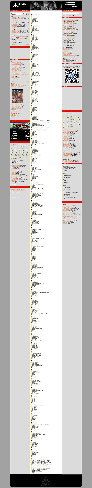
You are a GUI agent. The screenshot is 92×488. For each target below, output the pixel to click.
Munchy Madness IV (35, 433)
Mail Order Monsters (35, 48)
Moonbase (33, 367)
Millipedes (33, 256)
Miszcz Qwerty (34, 318)
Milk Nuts (33, 249)
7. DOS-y (65, 180)
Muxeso (33, 447)
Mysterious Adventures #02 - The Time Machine (40, 459)
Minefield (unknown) (35, 268)
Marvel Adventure (35, 81)
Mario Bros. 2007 (35, 74)
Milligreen (33, 251)
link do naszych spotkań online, (68, 66)
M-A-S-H (33, 83)
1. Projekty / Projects (67, 48)
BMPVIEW (13, 76)
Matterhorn (33, 135)
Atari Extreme (14, 20)
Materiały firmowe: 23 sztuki (16, 106)
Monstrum (33, 349)
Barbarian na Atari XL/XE (67, 25)
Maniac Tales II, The (35, 59)
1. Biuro (65, 170)
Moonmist (33, 370)
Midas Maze (34, 228)
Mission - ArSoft (34, 310)
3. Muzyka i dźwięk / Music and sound (70, 50)
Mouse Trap (34, 391)
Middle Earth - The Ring (36, 229)
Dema (73, 15)
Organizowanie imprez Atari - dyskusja (18, 189)
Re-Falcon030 (14, 17)
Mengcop (33, 187)
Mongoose (33, 335)
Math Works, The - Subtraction (37, 125)
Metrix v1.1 (33, 210)
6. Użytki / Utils (65, 52)
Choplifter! (13, 168)
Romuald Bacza (66, 138)
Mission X (33, 314)
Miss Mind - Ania (34, 301)
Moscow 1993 (34, 376)
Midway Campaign (35, 234)
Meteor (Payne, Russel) (36, 204)
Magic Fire (33, 31)
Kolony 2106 (14, 173)
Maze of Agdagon (35, 150)
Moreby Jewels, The (35, 372)
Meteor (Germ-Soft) (35, 203)
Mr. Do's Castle (34, 401)
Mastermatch (34, 99)
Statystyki (12, 192)
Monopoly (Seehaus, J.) (36, 343)
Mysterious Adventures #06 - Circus (38, 463)
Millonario (33, 257)
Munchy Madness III (35, 432)
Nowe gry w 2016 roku (15, 72)
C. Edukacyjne (66, 187)
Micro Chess (34, 215)
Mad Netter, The (34, 18)
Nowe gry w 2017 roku (15, 70)
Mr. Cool (33, 398)
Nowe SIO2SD (65, 206)
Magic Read (34, 37)
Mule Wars (33, 418)
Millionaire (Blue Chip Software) (37, 252)
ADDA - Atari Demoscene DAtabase (69, 113)
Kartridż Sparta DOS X (15, 65)
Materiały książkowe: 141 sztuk (17, 105)
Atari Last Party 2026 (15, 31)
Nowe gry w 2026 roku (15, 30)
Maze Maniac (34, 149)
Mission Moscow (35, 312)
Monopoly (33, 339)
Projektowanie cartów (67, 209)
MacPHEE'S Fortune (35, 14)
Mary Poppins (34, 82)
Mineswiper (34, 274)
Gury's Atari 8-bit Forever (15, 113)
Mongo (33, 334)
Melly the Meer (34, 176)
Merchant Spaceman (35, 194)
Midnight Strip (34, 232)
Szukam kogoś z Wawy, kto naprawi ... (70, 43)
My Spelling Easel (35, 452)
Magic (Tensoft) (34, 39)
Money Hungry (34, 331)
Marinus (33, 71)
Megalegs (33, 172)
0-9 (12, 148)
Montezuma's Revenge (36, 355)
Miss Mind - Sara (35, 302)
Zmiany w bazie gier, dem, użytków (69, 29)
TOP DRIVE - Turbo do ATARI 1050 (69, 44)
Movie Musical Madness (36, 393)
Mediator (33, 162)
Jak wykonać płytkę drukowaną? (69, 216)
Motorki (33, 382)
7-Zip (20, 162)
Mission (33, 309)
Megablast (33, 170)
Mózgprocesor (34, 396)
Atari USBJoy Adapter (67, 154)
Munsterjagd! (34, 437)
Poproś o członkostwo (74, 7)
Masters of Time (34, 101)
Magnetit (33, 41)
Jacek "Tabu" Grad (66, 143)
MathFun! (33, 131)
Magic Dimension (35, 30)
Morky (33, 375)
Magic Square (34, 38)
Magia (32, 23)
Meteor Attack (34, 202)
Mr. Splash (33, 407)
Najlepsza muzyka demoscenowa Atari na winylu (20, 33)
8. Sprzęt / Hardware (67, 54)
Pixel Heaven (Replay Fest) (68, 39)
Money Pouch (34, 332)
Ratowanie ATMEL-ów (67, 208)
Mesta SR (33, 198)
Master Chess (34, 89)
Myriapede (33, 454)
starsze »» (27, 44)
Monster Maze (34, 346)
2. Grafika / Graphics (67, 49)
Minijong (33, 287)
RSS (27, 14)
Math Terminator (34, 119)
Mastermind (34, 100)
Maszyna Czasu (34, 103)
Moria (32, 373)
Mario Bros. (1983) (35, 72)
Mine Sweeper (34, 264)
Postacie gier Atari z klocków (16, 22)
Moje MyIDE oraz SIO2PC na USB (69, 214)
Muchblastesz (34, 415)
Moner (33, 329)
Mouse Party (34, 389)
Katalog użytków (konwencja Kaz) (69, 165)
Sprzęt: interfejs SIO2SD (67, 161)
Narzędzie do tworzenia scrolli (17, 64)
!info (72, 119)
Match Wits (33, 108)
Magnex (33, 45)
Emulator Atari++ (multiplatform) (17, 86)
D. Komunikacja (66, 189)
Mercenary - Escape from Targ (37, 192)
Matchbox (33, 109)
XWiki (12, 112)
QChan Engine (14, 79)
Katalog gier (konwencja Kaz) (16, 144)
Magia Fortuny (34, 24)
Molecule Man (34, 326)
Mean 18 (33, 160)
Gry (65, 15)
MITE (32, 319)
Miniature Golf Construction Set (37, 283)
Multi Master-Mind (35, 419)
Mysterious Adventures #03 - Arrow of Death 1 (40, 460)
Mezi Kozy (33, 212)
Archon (13, 176)
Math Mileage (34, 118)
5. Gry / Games (66, 51)
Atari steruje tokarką (66, 222)
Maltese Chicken (34, 54)
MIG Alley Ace (34, 240)
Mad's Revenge (34, 21)
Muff (32, 416)
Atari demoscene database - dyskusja (17, 190)
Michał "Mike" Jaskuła (67, 134)
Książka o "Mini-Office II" (67, 32)
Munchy (33, 428)
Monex (33, 330)
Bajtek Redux (13, 109)
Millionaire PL (34, 254)
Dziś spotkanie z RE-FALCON (17, 18)
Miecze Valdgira (34, 237)
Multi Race (33, 420)
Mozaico (33, 394)
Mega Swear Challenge (36, 169)
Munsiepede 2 (34, 436)
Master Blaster (34, 88)
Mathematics (34, 126)
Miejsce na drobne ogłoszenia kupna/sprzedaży (71, 158)
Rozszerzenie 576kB (67, 218)
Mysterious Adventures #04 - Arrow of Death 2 (40, 461)
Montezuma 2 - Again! (35, 354)
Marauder (33, 67)
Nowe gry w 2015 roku (15, 73)
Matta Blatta (34, 134)
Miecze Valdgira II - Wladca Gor (37, 238)
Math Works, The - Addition (36, 124)
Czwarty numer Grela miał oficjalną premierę (19, 36)
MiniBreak (33, 285)
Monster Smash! (34, 347)
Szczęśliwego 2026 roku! (16, 32)
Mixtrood (33, 320)
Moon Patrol (34, 363)
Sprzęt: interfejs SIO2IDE (67, 160)
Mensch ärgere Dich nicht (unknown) (38, 189)
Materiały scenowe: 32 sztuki (17, 104)
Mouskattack (34, 392)
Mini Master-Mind (35, 277)
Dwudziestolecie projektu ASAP (17, 34)
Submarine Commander (16, 166)
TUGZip (22, 162)
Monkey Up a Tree (35, 337)
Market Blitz (34, 76)
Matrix (33, 133)
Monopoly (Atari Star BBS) (36, 340)
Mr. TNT (33, 408)
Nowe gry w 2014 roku (15, 78)
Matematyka (34, 112)
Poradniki (12, 61)
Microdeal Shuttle (35, 221)
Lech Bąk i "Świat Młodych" (68, 133)
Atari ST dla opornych (15, 77)
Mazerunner (34, 158)
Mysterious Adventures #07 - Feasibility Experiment (41, 464)
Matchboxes (34, 110)
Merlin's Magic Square (36, 195)
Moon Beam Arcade (35, 358)
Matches (33, 111)
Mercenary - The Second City (37, 193)
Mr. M (32, 402)
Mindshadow (34, 260)
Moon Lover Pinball (35, 361)
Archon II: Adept (14, 174)
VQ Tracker (65, 41)
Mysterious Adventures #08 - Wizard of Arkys (40, 465)
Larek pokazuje (14, 71)
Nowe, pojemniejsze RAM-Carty (68, 152)
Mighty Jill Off (34, 241)
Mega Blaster (34, 167)
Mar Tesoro (34, 66)
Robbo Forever (14, 172)
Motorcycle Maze (35, 380)
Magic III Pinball (34, 32)
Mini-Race (33, 290)
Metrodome (34, 211)
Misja (32, 299)
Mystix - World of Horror (36, 470)
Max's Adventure (35, 141)
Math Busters (34, 115)
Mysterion (33, 456)
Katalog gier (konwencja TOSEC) (17, 160)
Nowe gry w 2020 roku (15, 68)
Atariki (12, 111)
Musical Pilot (34, 444)
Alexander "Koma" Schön (67, 144)
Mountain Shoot (34, 385)
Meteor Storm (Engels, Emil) (37, 205)
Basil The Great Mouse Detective (17, 179)
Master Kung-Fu (34, 91)
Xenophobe (14, 171)
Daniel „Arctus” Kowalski (67, 135)
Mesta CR (33, 197)
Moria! (33, 374)
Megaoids (33, 175)
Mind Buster (34, 259)
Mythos (33, 472)
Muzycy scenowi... (66, 34)
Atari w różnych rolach (67, 220)
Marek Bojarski (65, 147)
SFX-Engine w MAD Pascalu (17, 63)
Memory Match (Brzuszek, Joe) (37, 184)
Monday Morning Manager (36, 328)
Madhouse (33, 20)
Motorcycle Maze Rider (36, 381)
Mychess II (33, 453)
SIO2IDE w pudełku (66, 221)
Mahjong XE (34, 46)
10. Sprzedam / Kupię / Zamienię (69, 56)
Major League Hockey (35, 50)
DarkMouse (65, 223)
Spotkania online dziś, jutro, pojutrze (18, 28)
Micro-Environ (34, 222)
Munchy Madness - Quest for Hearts (38, 429)
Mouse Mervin (34, 388)
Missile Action (34, 303)
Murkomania (34, 441)
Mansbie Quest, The (35, 64)
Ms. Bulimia (34, 409)
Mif (32, 239)
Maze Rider (33, 153)
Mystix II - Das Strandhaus (36, 471)
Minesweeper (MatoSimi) (36, 272)
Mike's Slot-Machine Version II (37, 246)
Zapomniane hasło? (66, 7)
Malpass (33, 53)
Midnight (33, 231)
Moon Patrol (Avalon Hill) (36, 365)
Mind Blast (33, 258)
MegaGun (33, 171)
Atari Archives (13, 115)
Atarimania (13, 114)
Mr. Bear (33, 397)
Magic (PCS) (34, 36)
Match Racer (34, 107)
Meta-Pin (33, 201)
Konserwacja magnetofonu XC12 (17, 67)
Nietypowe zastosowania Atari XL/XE (69, 20)
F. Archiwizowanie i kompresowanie (70, 192)
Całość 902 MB (66, 195)
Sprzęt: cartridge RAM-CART (68, 157)
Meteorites (33, 207)
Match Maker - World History (37, 106)
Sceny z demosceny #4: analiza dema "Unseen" (20, 40)
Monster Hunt (34, 345)
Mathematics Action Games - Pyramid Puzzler (40, 127)
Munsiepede (34, 435)
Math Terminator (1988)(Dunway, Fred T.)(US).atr (42, 120)
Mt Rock (33, 414)
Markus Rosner (34, 77)
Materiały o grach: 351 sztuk (16, 107)
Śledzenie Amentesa (66, 139)
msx (75, 121)
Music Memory (34, 443)
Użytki (69, 15)
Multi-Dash (33, 423)
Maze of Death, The (35, 151)
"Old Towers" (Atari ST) (16, 165)
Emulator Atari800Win (15, 84)
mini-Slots (33, 291)
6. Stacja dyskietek (67, 178)
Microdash (33, 220)
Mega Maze (33, 168)
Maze (32, 145)
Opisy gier (13, 164)
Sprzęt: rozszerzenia (66, 156)
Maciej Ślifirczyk (66, 145)
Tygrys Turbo (65, 211)
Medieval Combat (35, 163)
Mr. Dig (33, 399)
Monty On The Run (35, 356)
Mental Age (33, 190)
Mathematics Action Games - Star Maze (39, 130)
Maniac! (33, 56)
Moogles (33, 357)
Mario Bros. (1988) (35, 73)
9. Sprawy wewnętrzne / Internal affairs (70, 55)
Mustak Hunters (34, 445)
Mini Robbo (34, 278)
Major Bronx (34, 49)
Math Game (34, 117)
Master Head (34, 90)
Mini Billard (34, 275)
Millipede (33, 255)
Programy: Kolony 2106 (67, 155)
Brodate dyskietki (15, 24)
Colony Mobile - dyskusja (15, 191)
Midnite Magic (34, 233)
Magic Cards (34, 28)
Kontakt (12, 118)
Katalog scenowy (66, 114)
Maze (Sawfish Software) (36, 154)
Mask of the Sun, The (35, 85)
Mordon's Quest (34, 371)
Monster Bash (34, 344)
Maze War (33, 157)
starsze (28, 81)
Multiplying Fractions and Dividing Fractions (40, 424)
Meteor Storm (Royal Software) (37, 206)
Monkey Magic (34, 336)
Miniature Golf (34, 282)
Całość (14, 162)
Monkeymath (34, 338)
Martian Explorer (35, 80)
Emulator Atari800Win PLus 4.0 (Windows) (18, 85)
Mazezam (33, 159)
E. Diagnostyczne (67, 190)
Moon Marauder (34, 362)
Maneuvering (34, 55)
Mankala (33, 63)
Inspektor (13, 182)
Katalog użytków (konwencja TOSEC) (69, 197)
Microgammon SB (35, 223)
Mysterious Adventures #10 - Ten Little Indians (40, 468)
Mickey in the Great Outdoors (37, 214)
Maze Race (33, 152)
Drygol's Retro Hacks (15, 116)
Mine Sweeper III (34, 266)
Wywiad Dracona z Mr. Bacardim (69, 131)
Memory (33, 180)
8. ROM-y (65, 182)
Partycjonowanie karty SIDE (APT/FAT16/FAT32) (20, 74)
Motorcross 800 (34, 379)
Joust (12, 169)
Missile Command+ (35, 305)
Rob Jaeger (65, 142)
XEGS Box (65, 219)
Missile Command (35, 304)
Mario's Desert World (35, 75)
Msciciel (33, 412)
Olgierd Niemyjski (66, 148)
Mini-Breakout (34, 286)
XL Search (13, 117)
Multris (33, 425)
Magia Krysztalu (34, 26)
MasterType (34, 102)
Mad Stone (33, 19)
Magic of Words (34, 35)
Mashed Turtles (34, 84)
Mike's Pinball (34, 243)
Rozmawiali (65, 129)
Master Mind (34, 92)
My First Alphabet (35, 450)
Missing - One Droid (35, 308)
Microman (33, 224)
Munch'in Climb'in (35, 426)
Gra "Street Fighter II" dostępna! (17, 38)
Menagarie (33, 186)
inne (19, 157)
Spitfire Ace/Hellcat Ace (16, 175)
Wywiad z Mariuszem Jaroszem (68, 130)
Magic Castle (34, 29)
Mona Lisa (33, 327)
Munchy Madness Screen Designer (38, 434)
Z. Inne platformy (67, 194)
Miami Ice (33, 213)
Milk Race (33, 250)
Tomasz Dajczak (66, 132)
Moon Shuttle (34, 366)
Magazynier (34, 22)
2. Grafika (65, 172)
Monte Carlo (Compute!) (36, 353)
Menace (33, 185)
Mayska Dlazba (34, 144)
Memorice (33, 179)
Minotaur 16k (34, 293)
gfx (79, 117)
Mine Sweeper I (34, 265)
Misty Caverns (34, 317)
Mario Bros (13, 170)
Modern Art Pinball (35, 322)
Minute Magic (34, 295)
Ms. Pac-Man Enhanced (36, 411)
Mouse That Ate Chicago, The (37, 390)
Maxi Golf (33, 139)
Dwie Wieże (14, 178)
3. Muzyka (65, 173)
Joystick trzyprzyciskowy (67, 213)
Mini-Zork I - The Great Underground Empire (40, 292)
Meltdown (33, 177)
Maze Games (34, 148)
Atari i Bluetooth (66, 205)
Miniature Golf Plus (35, 284)
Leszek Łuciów (65, 140)
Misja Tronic (34, 300)
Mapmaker (33, 65)
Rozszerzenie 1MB (66, 212)
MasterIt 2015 (34, 98)
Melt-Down (33, 178)
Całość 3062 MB (14, 158)
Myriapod (33, 455)
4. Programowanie (67, 175)
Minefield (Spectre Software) (37, 267)
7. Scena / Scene (66, 53)
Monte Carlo (34, 352)
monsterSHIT (34, 348)
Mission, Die (34, 311)
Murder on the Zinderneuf (36, 438)
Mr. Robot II (34, 406)
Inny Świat (13, 181)
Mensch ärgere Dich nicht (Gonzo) (38, 188)
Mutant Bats (34, 446)
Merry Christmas (35, 196)
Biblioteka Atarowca (14, 88)
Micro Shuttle (34, 219)
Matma (33, 132)
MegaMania (34, 174)
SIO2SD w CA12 (66, 207)
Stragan (64, 151)
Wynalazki (64, 204)
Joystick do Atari (66, 210)
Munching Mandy (35, 427)
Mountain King (34, 384)
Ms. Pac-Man (34, 410)
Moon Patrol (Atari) (35, 364)
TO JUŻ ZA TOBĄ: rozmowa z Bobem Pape (71, 141)
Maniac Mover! (34, 58)
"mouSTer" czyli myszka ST (68, 153)
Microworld (34, 225)
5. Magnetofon (66, 177)
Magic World (34, 40)
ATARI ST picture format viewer (68, 36)
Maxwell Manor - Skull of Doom (37, 143)
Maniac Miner (34, 57)
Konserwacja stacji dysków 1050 (17, 66)
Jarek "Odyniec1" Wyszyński (68, 146)
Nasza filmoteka (14, 26)
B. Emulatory (66, 185)
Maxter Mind (34, 142)
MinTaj (33, 294)
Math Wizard (34, 123)
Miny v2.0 (33, 296)
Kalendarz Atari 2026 (15, 25)
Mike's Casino (34, 242)
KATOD (64, 136)
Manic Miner (34, 62)
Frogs (13, 167)
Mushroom (33, 442)
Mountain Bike (34, 383)
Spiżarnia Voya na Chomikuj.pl (16, 108)
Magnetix (33, 44)
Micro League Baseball (36, 216)
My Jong (33, 451)
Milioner (33, 247)
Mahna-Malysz (34, 47)
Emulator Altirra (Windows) (16, 87)
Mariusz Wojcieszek (66, 137)
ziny (72, 126)
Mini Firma (33, 276)
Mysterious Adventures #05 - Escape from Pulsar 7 (41, 462)
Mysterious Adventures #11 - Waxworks (39, 469)
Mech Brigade (34, 161)
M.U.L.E (33, 417)
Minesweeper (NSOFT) (36, 273)
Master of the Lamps (35, 94)
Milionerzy (33, 248)
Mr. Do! (33, 400)
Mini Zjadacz (34, 281)
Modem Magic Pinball (35, 321)
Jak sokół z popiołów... (15, 21)
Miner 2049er (34, 269)
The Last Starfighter (15, 177)
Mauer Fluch (34, 136)
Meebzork (33, 166)
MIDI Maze (33, 230)
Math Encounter (34, 116)
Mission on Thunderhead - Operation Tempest (40, 313)
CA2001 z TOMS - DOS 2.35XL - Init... (70, 22)
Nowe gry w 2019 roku (15, 69)
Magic (32, 27)
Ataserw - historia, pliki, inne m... (69, 27)
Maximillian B (34, 140)
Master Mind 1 (34, 93)
